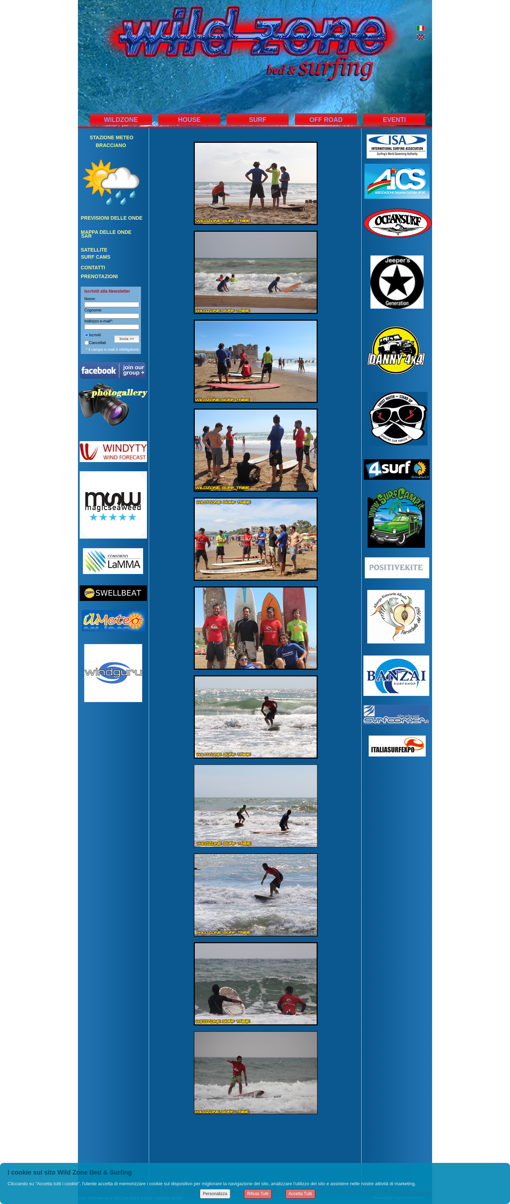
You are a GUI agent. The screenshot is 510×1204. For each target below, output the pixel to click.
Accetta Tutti (300, 1193)
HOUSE (189, 119)
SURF (257, 119)
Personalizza (215, 1193)
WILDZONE (121, 119)
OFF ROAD (326, 119)
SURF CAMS (95, 257)
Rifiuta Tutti (257, 1193)
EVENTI (394, 119)
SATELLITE (94, 250)
